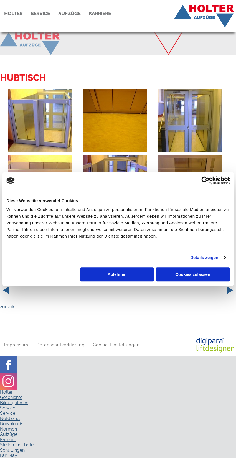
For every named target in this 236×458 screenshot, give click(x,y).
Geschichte (11, 397)
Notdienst (10, 418)
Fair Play (8, 455)
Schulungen (12, 450)
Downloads (11, 423)
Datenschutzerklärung (61, 344)
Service (7, 408)
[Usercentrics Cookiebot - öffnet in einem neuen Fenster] (205, 180)
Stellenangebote (17, 444)
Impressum (16, 344)
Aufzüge (8, 434)
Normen (8, 429)
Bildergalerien (14, 402)
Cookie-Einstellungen (116, 344)
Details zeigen (204, 257)
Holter (6, 392)
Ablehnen (117, 274)
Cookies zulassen (192, 274)
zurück (7, 306)
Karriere (8, 439)
